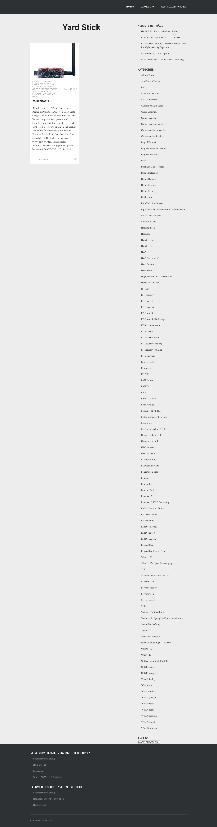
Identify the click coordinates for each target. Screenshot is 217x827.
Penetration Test (149, 471)
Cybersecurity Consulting (153, 130)
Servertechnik (148, 600)
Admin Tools (147, 75)
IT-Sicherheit (148, 355)
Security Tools (44, 92)
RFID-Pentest (148, 532)
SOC (143, 606)
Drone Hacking (148, 179)
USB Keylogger (148, 673)
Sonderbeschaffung (150, 624)
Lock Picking (147, 404)
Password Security (150, 465)
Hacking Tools (38, 84)
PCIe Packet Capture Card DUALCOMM (161, 37)
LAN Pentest (147, 380)
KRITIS (145, 374)
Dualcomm (146, 197)
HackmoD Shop (147, 7)
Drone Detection (149, 172)
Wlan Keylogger (149, 728)
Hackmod (50, 84)
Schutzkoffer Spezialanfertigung (156, 563)
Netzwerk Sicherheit (151, 435)
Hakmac (130, 7)
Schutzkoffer (147, 557)
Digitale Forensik (149, 154)
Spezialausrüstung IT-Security (156, 642)
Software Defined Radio (153, 612)
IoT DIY (145, 288)
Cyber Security (148, 118)
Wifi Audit (47, 94)
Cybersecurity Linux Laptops (155, 53)
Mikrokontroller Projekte (154, 416)
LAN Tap (145, 386)
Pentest (45, 89)
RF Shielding (147, 520)
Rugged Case (147, 545)
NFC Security (148, 453)
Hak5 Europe (147, 264)
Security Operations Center (155, 575)
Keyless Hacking (149, 362)
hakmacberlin (44, 159)
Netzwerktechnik (149, 441)
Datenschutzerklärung (44, 758)
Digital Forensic (149, 142)
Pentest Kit (146, 484)
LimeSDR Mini (149, 398)
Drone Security (148, 191)
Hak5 (143, 252)
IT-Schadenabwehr (150, 325)
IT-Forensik (147, 313)
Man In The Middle (151, 410)
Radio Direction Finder (153, 508)
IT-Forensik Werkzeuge (153, 319)
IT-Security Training (151, 349)
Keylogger (146, 368)
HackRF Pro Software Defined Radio (159, 31)
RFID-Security (148, 539)
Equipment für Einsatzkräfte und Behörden (163, 209)
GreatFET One (148, 221)
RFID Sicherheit (149, 526)
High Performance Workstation (156, 276)
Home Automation (150, 282)
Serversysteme (148, 593)
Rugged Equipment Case (153, 551)
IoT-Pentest (147, 301)
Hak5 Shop (36, 87)
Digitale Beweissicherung (153, 148)
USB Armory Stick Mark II (154, 661)
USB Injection (148, 667)
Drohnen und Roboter (152, 166)
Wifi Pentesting (149, 715)
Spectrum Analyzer (150, 636)
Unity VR (146, 654)
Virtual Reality (148, 679)
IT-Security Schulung (151, 343)
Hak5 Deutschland (150, 258)
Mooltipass (146, 423)
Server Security (149, 587)
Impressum (38, 771)
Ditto (144, 160)
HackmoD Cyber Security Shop (48, 798)
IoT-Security (147, 307)
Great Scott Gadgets (41, 82)
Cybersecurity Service (152, 136)
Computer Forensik (151, 93)
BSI (143, 87)
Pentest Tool (147, 490)
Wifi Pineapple (148, 722)
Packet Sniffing (148, 459)
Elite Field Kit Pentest (152, 203)
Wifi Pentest (147, 703)
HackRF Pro (147, 246)
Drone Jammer (148, 185)
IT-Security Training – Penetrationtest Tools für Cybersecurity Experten (163, 45)
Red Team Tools (149, 514)
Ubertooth (37, 94)
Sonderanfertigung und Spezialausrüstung (162, 618)
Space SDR (146, 630)
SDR (143, 569)
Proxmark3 (146, 496)
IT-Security (46, 87)
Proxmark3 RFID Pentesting (155, 502)
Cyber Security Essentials (153, 124)
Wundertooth (40, 101)
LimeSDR (146, 392)
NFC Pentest (147, 447)
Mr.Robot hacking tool (153, 429)
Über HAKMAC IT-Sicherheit (174, 7)
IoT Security (147, 294)
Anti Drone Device (150, 81)
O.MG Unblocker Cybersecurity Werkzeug (162, 59)
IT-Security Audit (150, 337)
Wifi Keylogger (148, 697)
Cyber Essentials (149, 111)
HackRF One (147, 240)
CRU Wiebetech (149, 99)
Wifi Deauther (148, 691)
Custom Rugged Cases (152, 105)
